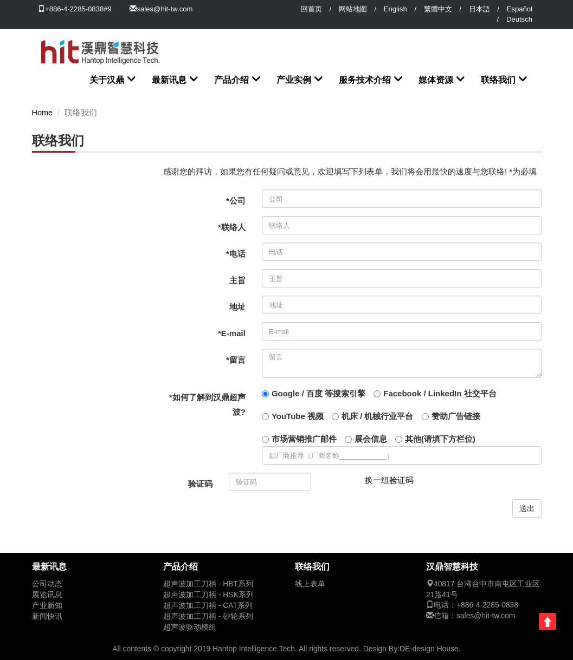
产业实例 (293, 79)
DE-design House (429, 648)
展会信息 (371, 438)
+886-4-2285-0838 (487, 605)
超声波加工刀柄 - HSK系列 (208, 595)
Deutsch (519, 19)
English (395, 9)
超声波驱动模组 (189, 627)
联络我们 (498, 79)
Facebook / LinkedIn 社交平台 (439, 393)
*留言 (236, 359)
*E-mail (232, 333)
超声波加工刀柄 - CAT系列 (208, 606)
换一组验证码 (389, 480)
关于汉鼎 (106, 79)
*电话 (236, 253)
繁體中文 (438, 9)
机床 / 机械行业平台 (378, 416)
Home (42, 112)
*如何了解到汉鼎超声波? (207, 404)
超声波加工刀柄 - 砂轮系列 (208, 616)
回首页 (311, 9)
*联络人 (232, 227)
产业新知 (47, 606)
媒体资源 (436, 79)
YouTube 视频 (298, 416)
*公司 (236, 200)
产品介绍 (231, 79)
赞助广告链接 (456, 416)
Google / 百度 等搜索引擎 (318, 393)
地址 (237, 306)
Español (519, 9)
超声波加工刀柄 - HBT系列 (208, 584)
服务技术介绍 (365, 79)
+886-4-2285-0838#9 (75, 9)
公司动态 (47, 584)
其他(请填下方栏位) (440, 438)
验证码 (200, 483)
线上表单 (310, 584)
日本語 (479, 9)
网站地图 (353, 9)
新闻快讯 (47, 616)
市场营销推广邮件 (304, 438)
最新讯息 (169, 79)
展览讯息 (47, 595)
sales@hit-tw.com (164, 9)
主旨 (237, 280)
